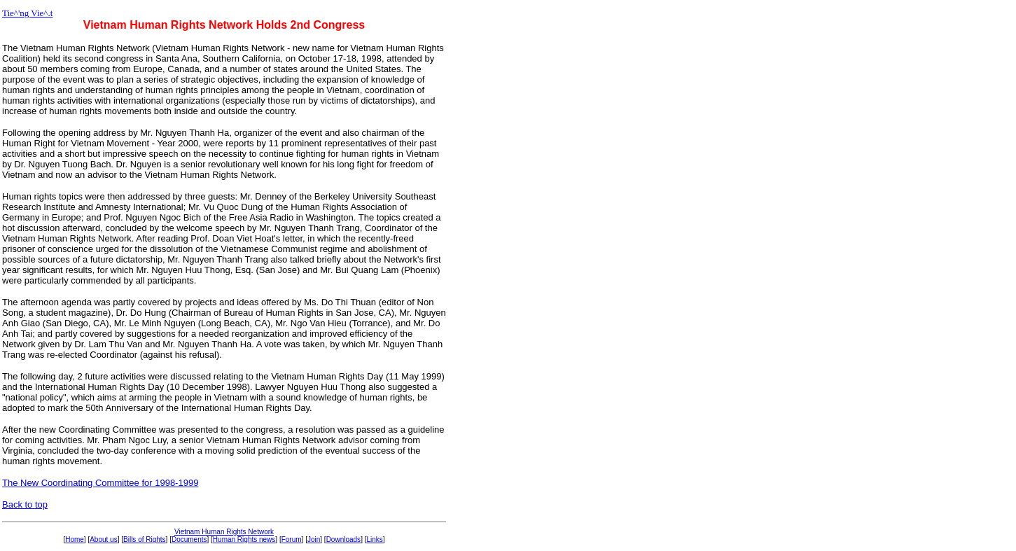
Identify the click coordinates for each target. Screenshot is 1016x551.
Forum (291, 539)
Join (313, 539)
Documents (189, 539)
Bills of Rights (144, 539)
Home (74, 539)
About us (103, 539)
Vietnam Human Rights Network (224, 532)
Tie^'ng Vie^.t (27, 13)
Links (374, 539)
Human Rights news (244, 539)
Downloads (343, 539)
